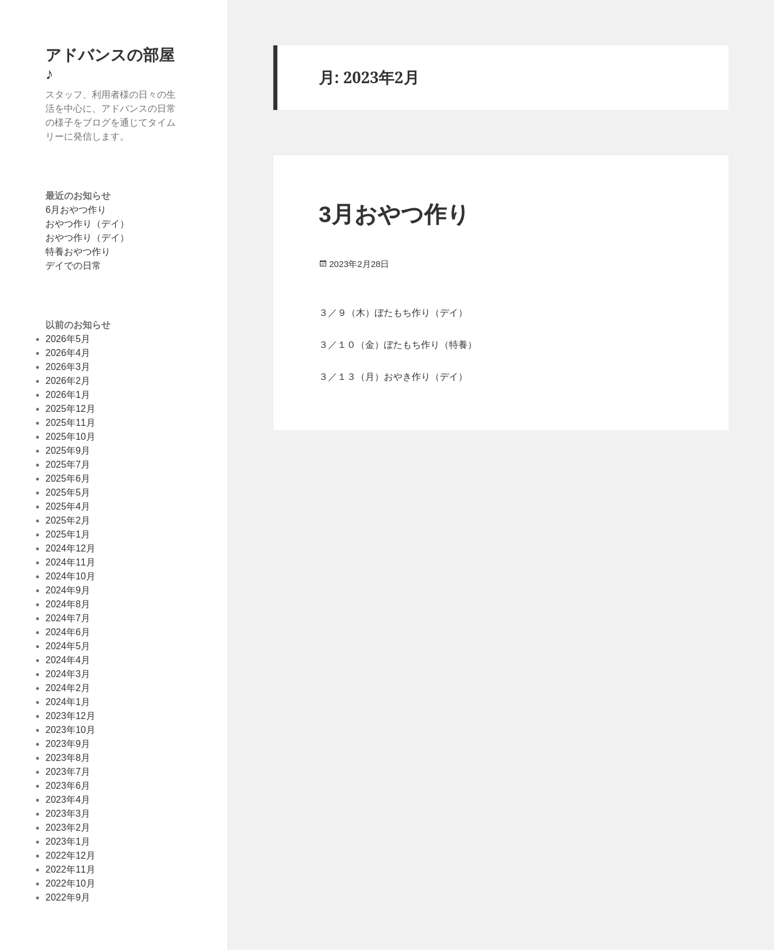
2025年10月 (70, 437)
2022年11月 (70, 869)
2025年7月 (67, 464)
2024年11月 (70, 562)
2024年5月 (67, 646)
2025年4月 (67, 506)
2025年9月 (67, 451)
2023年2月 (67, 827)
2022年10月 (70, 883)
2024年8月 (67, 604)
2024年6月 (67, 632)
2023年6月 (67, 786)
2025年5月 (67, 492)
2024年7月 (67, 618)
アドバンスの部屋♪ (109, 64)
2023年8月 (67, 758)
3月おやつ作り (394, 214)
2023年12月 (70, 716)
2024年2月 (67, 688)
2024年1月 (67, 702)
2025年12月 (70, 409)
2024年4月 (67, 660)
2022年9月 (67, 897)
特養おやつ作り (77, 252)
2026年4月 (67, 353)
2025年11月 (70, 423)
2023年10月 (70, 730)
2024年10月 (70, 576)
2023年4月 (67, 800)
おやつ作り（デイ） (87, 224)
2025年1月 (67, 534)
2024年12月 (70, 548)
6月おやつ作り (75, 210)
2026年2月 (67, 381)
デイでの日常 (73, 266)
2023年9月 (67, 744)
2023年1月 (67, 841)
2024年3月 (67, 674)
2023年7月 (67, 772)
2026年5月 (67, 339)
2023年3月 (67, 814)
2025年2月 (67, 520)
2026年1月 (67, 395)
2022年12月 (70, 855)
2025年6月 (67, 478)
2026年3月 (67, 367)
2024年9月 (67, 590)
